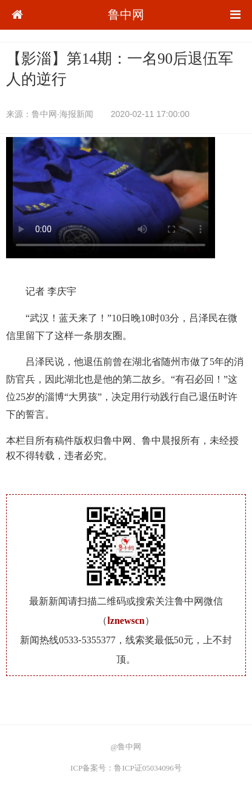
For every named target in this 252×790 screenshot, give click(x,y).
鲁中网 (126, 14)
